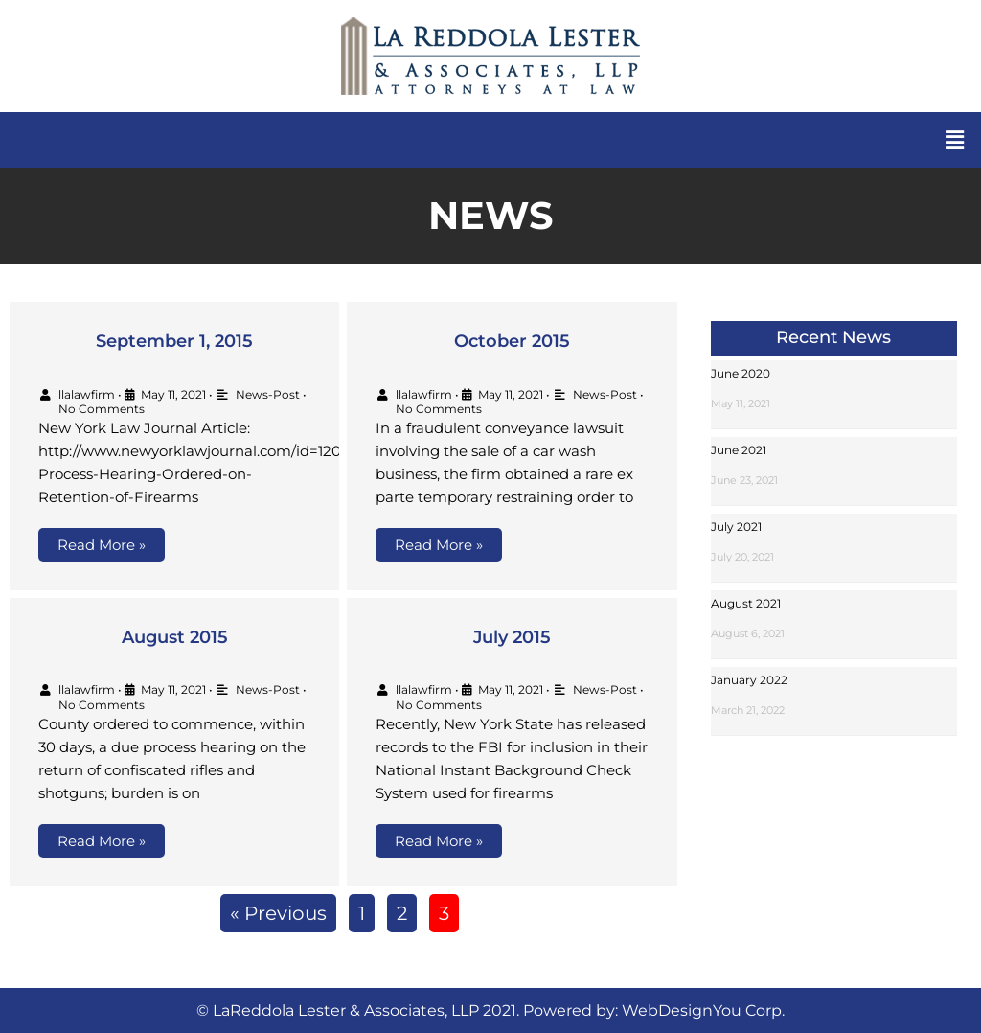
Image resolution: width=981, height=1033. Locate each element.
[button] (955, 140)
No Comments (101, 409)
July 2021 (736, 526)
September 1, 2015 (174, 341)
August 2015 (175, 637)
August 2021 (746, 603)
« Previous (278, 913)
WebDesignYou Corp (702, 1010)
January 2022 (749, 680)
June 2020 (740, 373)
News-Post (268, 394)
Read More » (101, 545)
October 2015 (512, 341)
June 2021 (738, 450)
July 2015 (512, 637)
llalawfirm (86, 394)
